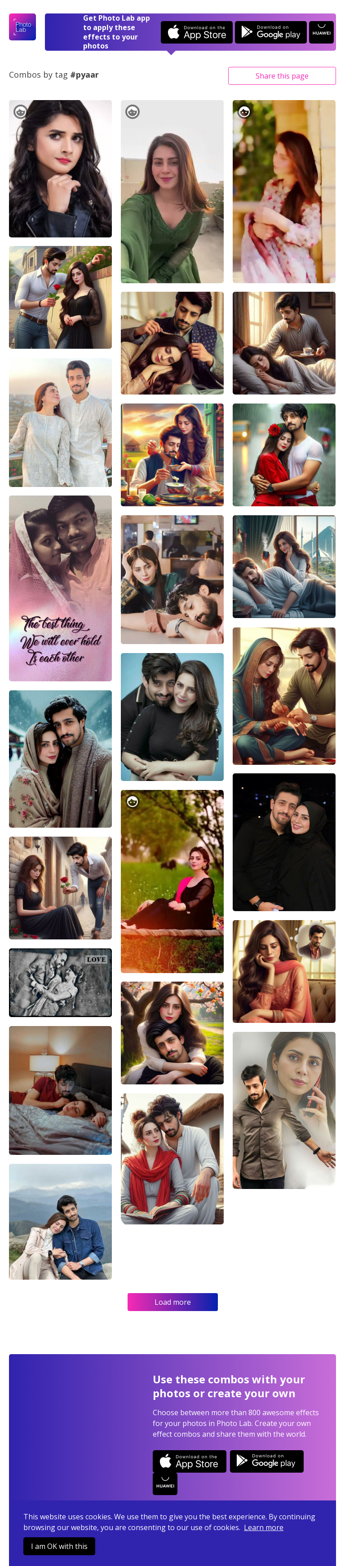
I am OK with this (59, 1546)
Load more (173, 1302)
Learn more (263, 1527)
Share (282, 76)
